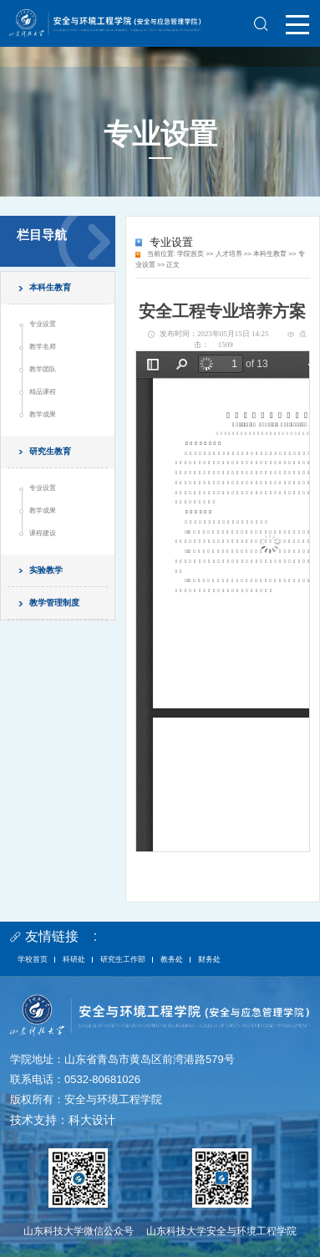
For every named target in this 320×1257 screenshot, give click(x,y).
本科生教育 (270, 254)
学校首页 (33, 959)
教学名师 (42, 346)
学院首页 (190, 254)
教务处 (171, 959)
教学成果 (42, 414)
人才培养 (229, 254)
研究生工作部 (122, 959)
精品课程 (42, 392)
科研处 (74, 959)
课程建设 (42, 533)
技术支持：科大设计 (62, 1120)
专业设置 (42, 324)
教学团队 (42, 369)
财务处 (209, 959)
